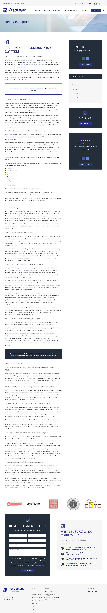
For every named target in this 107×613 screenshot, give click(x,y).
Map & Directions (49, 599)
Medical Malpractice (37, 600)
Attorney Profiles (85, 123)
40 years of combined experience (30, 64)
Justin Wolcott (22, 134)
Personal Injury (36, 594)
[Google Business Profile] (92, 591)
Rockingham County (27, 275)
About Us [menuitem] (37, 10)
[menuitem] (85, 85)
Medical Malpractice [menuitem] (73, 10)
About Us (34, 591)
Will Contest (35, 603)
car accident (42, 283)
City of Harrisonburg (29, 270)
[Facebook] (96, 591)
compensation (12, 67)
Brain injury (10, 168)
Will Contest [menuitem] (85, 10)
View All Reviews (85, 164)
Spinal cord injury (12, 170)
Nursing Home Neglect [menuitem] (59, 10)
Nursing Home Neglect (38, 597)
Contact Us (96, 10)
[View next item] (87, 58)
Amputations (11, 175)
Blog (75, 3)
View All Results (85, 64)
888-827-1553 (8, 600)
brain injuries (45, 392)
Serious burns (11, 183)
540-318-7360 (99, 4)
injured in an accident (27, 60)
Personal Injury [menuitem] (46, 10)
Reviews (80, 3)
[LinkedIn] (89, 591)
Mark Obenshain (10, 134)
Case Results (88, 3)
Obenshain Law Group (38, 62)
